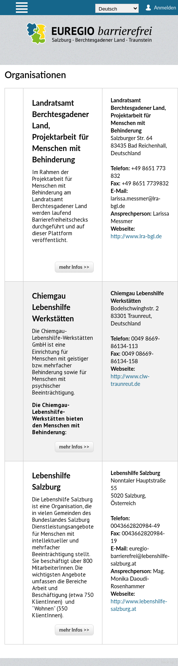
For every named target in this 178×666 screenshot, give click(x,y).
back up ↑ (169, 662)
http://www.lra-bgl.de (136, 236)
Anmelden (165, 8)
